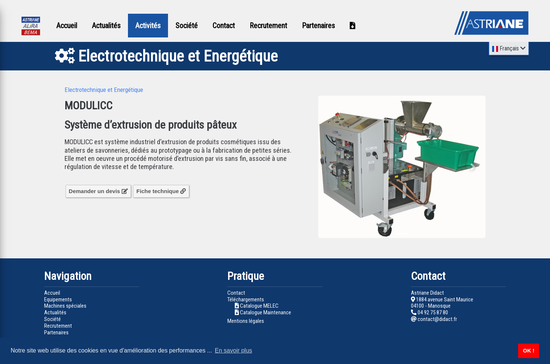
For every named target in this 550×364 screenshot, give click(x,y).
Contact (224, 25)
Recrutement (268, 25)
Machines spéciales (65, 305)
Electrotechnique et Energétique (104, 89)
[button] (330, 167)
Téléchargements (245, 299)
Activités (148, 25)
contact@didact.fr (434, 319)
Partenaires (318, 25)
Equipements (58, 299)
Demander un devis (98, 191)
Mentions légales (245, 321)
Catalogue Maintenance (265, 312)
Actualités (106, 25)
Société (186, 25)
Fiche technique (161, 191)
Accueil (66, 25)
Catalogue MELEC (259, 305)
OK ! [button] (528, 351)
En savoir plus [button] (233, 350)
